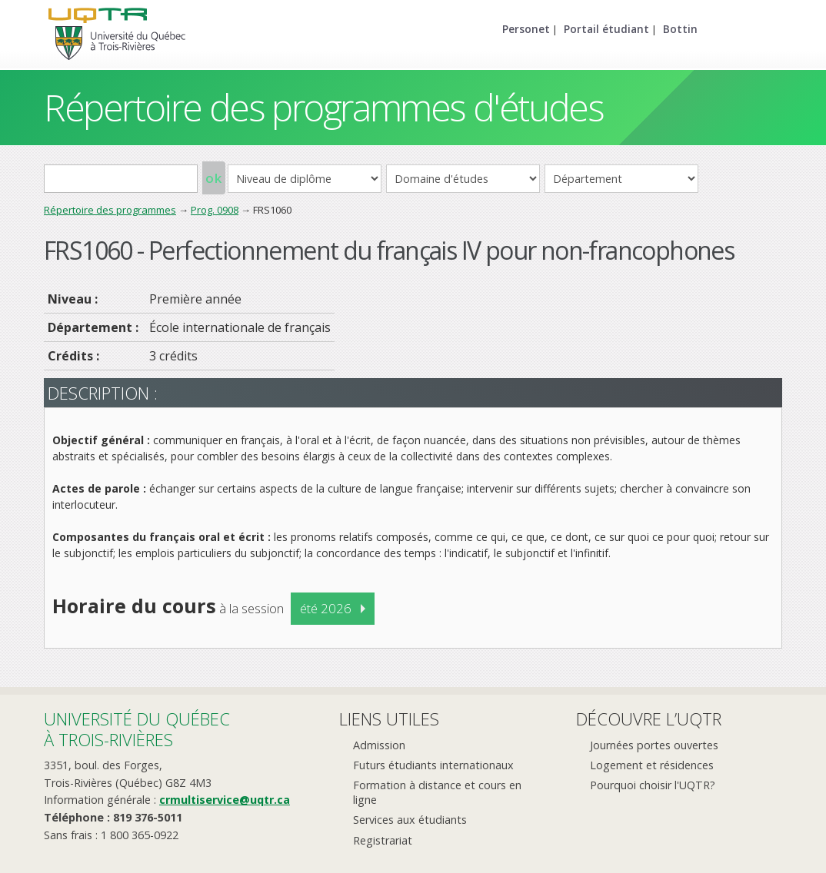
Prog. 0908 (214, 210)
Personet (526, 29)
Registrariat (382, 840)
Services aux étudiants (410, 819)
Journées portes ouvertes (654, 745)
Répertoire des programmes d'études (323, 107)
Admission (379, 745)
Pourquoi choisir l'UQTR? (652, 785)
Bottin (680, 29)
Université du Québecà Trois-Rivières (137, 729)
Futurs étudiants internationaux (433, 765)
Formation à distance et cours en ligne (437, 792)
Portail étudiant (606, 29)
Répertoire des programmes (110, 210)
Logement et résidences (652, 765)
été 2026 (325, 608)
